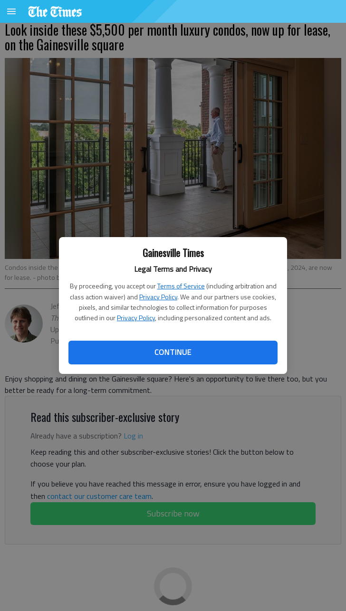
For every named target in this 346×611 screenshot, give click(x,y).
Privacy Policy (158, 297)
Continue (172, 352)
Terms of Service (181, 286)
